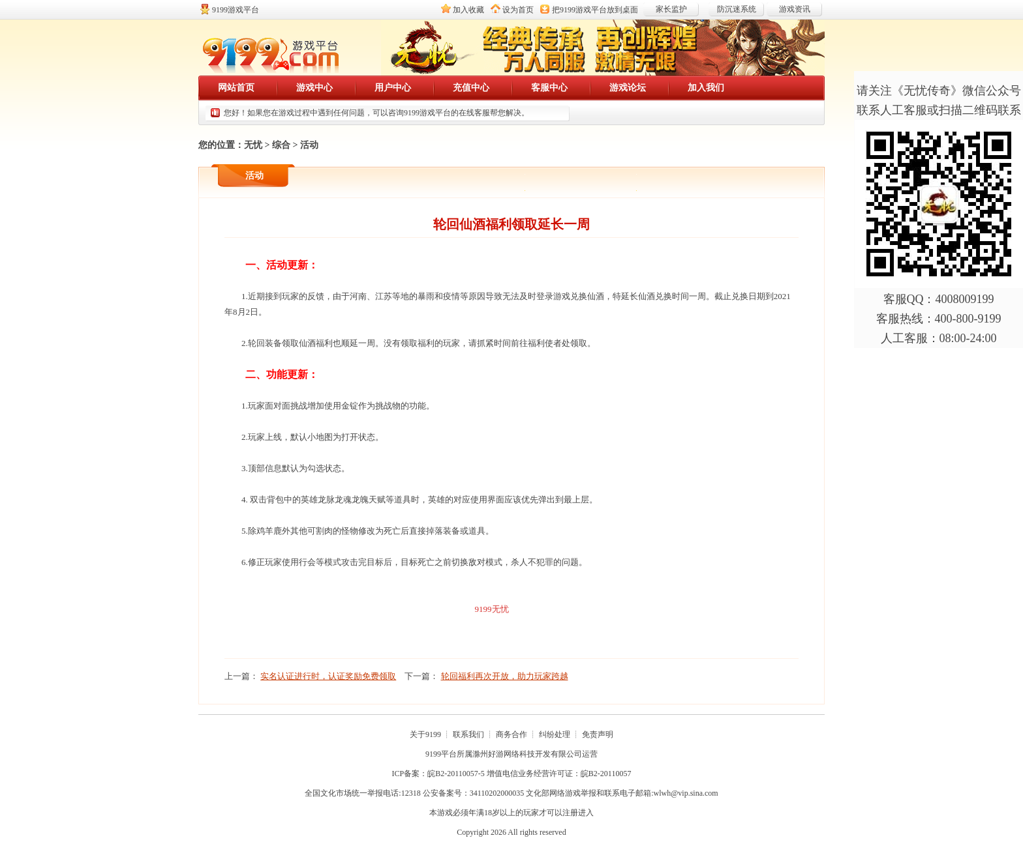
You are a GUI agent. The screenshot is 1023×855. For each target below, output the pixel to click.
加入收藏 (468, 9)
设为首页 (518, 9)
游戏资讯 (794, 9)
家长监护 (671, 9)
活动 (309, 144)
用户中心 (392, 88)
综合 (281, 144)
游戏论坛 (627, 88)
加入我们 (706, 88)
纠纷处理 (554, 734)
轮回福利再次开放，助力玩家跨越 (504, 676)
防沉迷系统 (736, 9)
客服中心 (549, 88)
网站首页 (236, 88)
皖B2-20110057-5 (456, 773)
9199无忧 (492, 609)
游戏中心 (314, 88)
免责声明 (597, 734)
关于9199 (425, 734)
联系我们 (468, 734)
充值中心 (471, 88)
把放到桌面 (595, 9)
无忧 (253, 144)
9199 (433, 754)
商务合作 (511, 734)
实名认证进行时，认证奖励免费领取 (328, 676)
